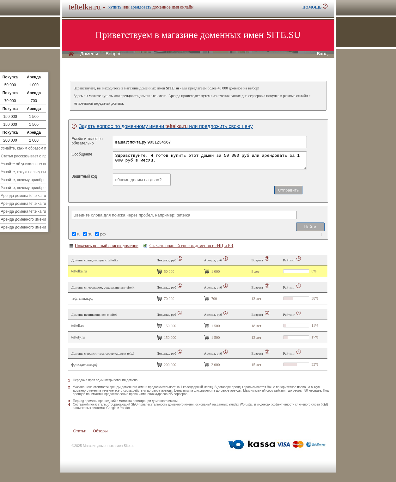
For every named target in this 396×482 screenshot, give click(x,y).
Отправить (288, 190)
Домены (89, 53)
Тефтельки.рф (82, 298)
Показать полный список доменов (103, 245)
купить (114, 7)
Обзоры (100, 431)
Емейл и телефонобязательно (87, 141)
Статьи (80, 431)
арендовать (141, 7)
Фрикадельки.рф (84, 364)
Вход (322, 53)
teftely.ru (78, 337)
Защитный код (84, 176)
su (90, 234)
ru (79, 234)
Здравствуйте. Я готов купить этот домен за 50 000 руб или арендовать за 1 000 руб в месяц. (210, 160)
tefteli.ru (77, 325)
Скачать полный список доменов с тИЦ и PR (188, 245)
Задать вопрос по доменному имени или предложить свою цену (162, 126)
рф (103, 234)
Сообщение (82, 154)
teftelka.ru (79, 271)
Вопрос (114, 53)
